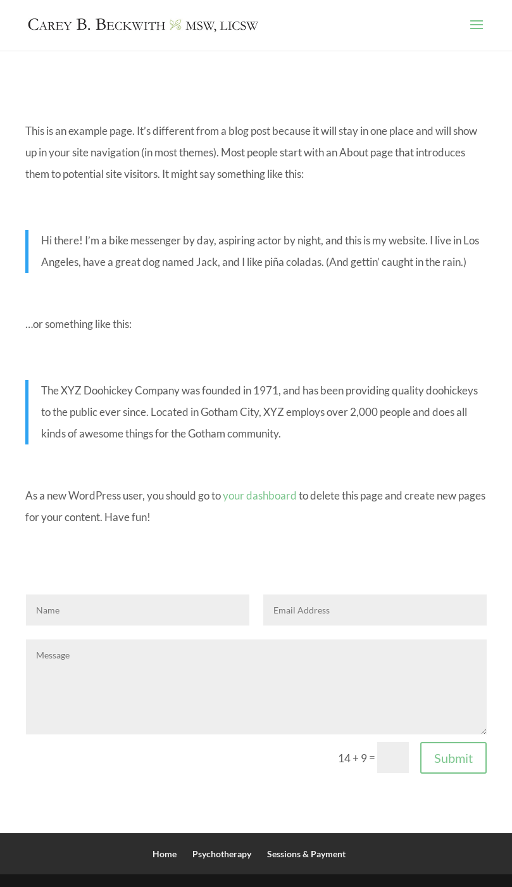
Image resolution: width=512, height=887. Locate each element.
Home (165, 853)
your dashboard (260, 495)
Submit (453, 757)
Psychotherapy (221, 853)
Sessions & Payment (306, 853)
